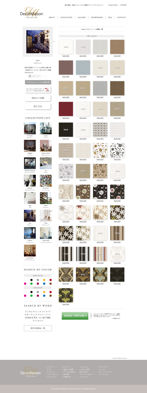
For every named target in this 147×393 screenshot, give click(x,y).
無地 (29, 318)
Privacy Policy (113, 5)
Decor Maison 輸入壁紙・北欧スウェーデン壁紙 (31, 12)
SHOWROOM (96, 15)
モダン (27, 315)
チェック (34, 315)
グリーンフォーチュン (75, 316)
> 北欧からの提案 (67, 369)
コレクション (50, 372)
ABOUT (52, 15)
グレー (38, 280)
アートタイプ (37, 321)
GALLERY (81, 15)
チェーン (41, 315)
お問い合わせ (83, 372)
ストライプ (46, 312)
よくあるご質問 (84, 369)
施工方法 (38, 106)
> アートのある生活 (68, 372)
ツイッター (101, 369)
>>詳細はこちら (116, 318)
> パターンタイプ (52, 374)
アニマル (28, 312)
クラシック (36, 312)
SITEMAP (123, 5)
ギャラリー (65, 367)
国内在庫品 (38, 328)
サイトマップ (83, 377)
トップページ (50, 367)
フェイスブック (103, 367)
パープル (38, 284)
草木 (35, 318)
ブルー (44, 284)
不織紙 (48, 318)
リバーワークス (103, 374)
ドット (48, 315)
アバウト (49, 369)
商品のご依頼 (38, 98)
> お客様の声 (66, 377)
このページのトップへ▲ (119, 358)
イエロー (44, 280)
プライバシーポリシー (86, 374)
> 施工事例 (65, 374)
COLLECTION (66, 15)
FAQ (110, 15)
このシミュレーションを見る (38, 82)
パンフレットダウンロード (38, 90)
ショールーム (83, 367)
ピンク (25, 284)
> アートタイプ (51, 377)
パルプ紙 (41, 318)
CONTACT (121, 15)
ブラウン (50, 284)
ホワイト (25, 280)
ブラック (31, 280)
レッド (50, 280)
